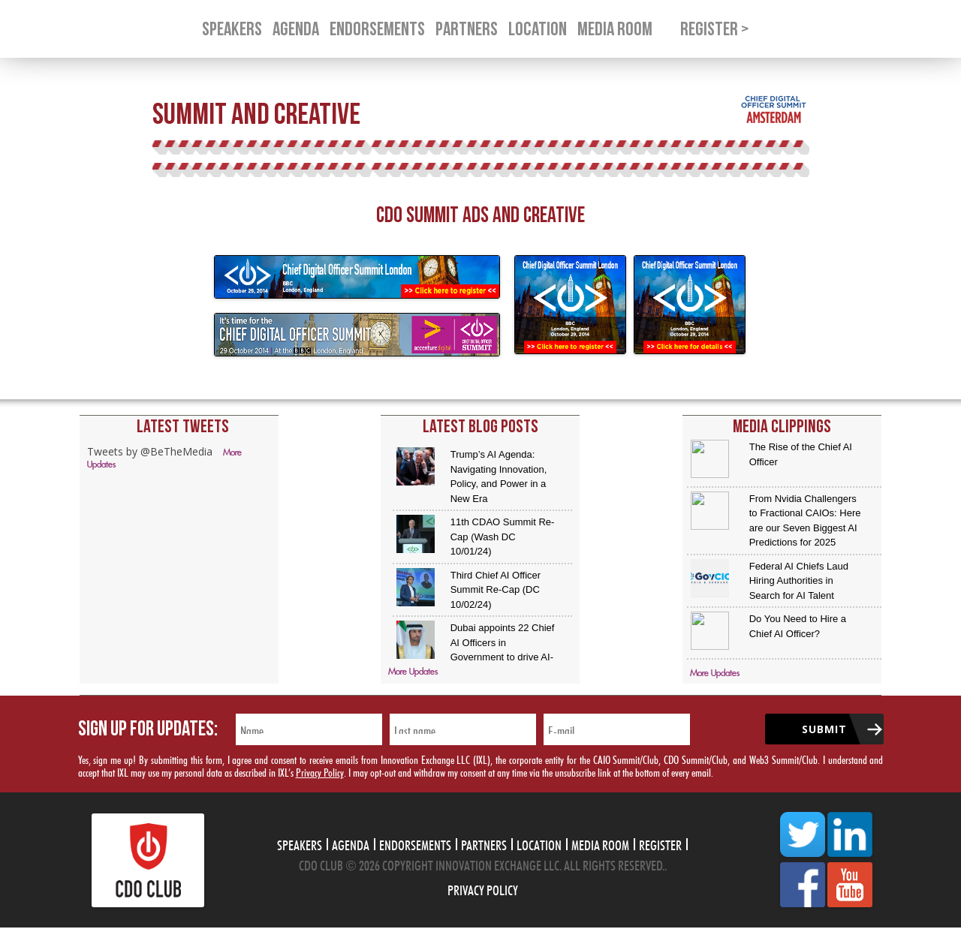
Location (539, 843)
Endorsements (415, 843)
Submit (824, 729)
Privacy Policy (320, 771)
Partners (484, 843)
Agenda (350, 843)
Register (660, 843)
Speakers (299, 843)
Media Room (600, 843)
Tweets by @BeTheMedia (149, 451)
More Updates (413, 672)
